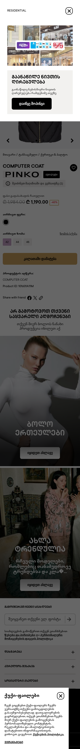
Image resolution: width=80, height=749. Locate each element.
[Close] (69, 11)
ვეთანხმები (13, 742)
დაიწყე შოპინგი (31, 104)
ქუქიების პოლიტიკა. (48, 734)
